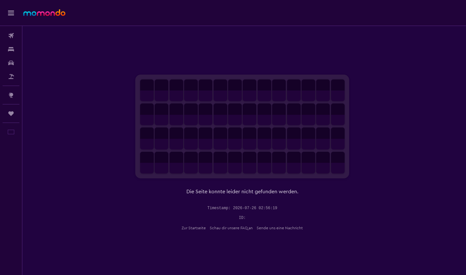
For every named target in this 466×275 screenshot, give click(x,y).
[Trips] (11, 113)
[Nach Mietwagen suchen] (11, 62)
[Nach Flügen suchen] (11, 35)
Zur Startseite (195, 228)
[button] (11, 13)
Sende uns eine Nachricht (282, 228)
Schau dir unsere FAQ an (233, 228)
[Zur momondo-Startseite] (44, 12)
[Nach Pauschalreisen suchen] (11, 76)
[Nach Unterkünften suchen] (11, 49)
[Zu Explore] (11, 95)
